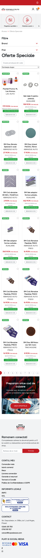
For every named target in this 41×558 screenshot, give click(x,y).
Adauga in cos (10, 115)
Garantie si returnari (9, 477)
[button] (32, 9)
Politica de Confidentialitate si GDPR (16, 483)
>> (37, 373)
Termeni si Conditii (9, 480)
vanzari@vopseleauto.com (12, 533)
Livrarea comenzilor (9, 474)
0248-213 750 (7, 527)
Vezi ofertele (20, 406)
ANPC (4, 493)
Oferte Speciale (15, 31)
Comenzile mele (8, 464)
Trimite (31, 451)
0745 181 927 (6, 529)
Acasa (4, 31)
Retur (4, 470)
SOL (3, 496)
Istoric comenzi (7, 467)
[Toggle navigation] (37, 2)
